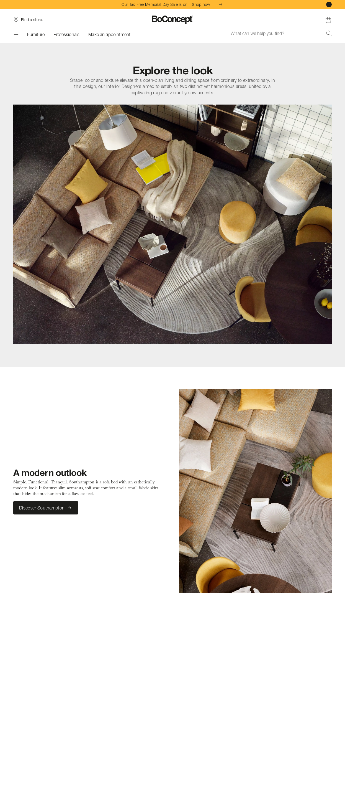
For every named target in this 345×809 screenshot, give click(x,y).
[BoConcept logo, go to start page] (172, 20)
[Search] (329, 33)
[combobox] (281, 33)
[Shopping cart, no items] (328, 20)
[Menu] (16, 34)
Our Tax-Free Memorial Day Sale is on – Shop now (172, 4)
